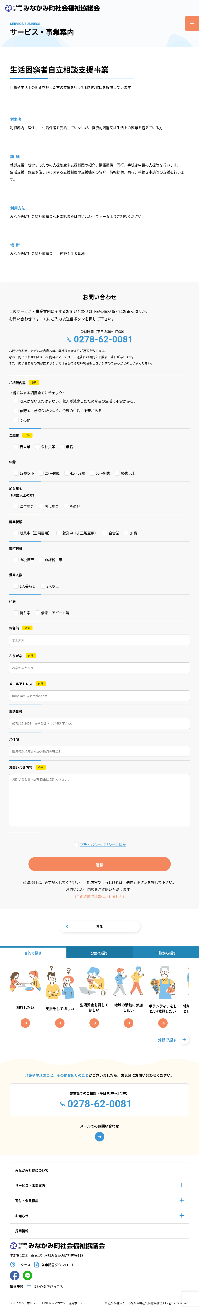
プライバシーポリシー (24, 1303)
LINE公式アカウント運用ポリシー (64, 1303)
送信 (99, 864)
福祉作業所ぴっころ (48, 1286)
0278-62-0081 (103, 339)
